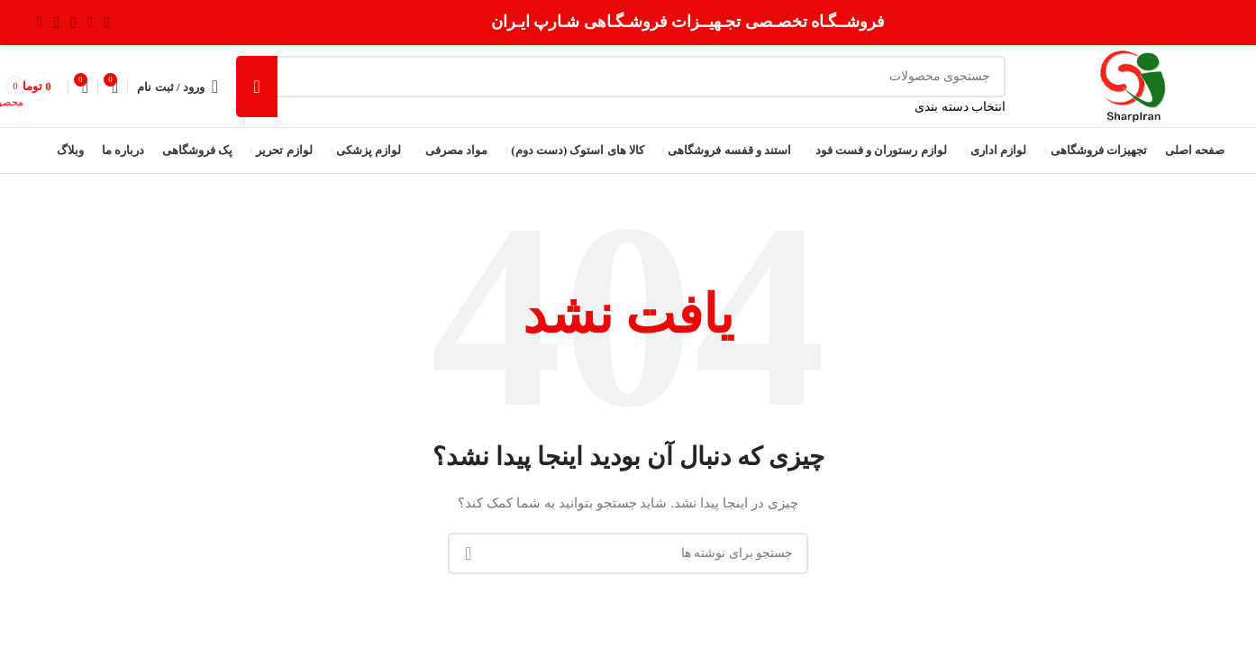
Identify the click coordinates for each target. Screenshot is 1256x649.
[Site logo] (1133, 85)
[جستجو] (621, 76)
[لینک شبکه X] (90, 22)
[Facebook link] (106, 22)
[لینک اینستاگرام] (73, 22)
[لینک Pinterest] (40, 22)
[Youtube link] (57, 22)
